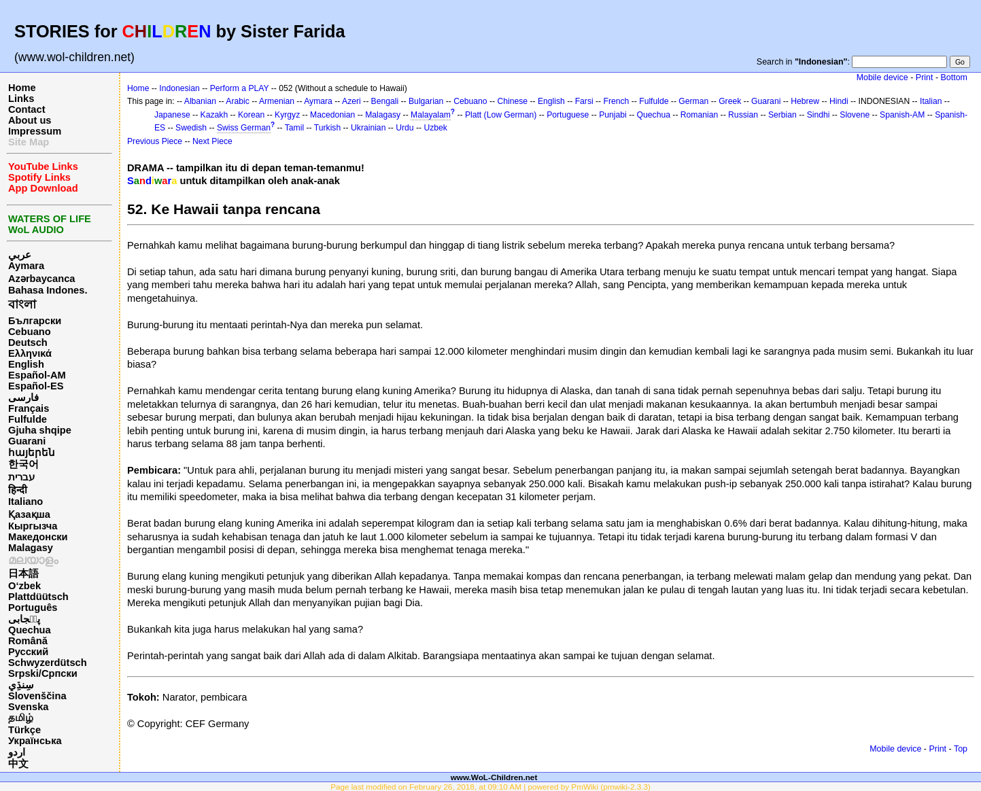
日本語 (23, 573)
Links (21, 98)
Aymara (26, 265)
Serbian (782, 115)
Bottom (954, 77)
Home (22, 87)
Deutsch (28, 342)
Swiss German (244, 128)
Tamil (294, 128)
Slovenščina (37, 695)
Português (32, 607)
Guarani (27, 441)
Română (28, 640)
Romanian (699, 115)
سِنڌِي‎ (21, 685)
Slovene (855, 115)
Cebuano (29, 331)
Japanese (172, 115)
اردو (16, 752)
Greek (730, 101)
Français (28, 408)
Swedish (191, 128)
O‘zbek (24, 585)
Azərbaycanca (41, 278)
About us (30, 120)
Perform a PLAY (239, 88)
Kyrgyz (287, 115)
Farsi (584, 101)
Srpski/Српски (43, 673)
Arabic (237, 101)
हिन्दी (17, 490)
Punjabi (613, 115)
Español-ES (35, 386)
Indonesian (179, 88)
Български (34, 320)
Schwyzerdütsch (47, 662)
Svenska (28, 706)
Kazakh (214, 115)
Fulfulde (27, 419)
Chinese (512, 101)
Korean (251, 115)
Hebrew (805, 101)
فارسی (23, 397)
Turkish (327, 128)
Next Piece (212, 141)
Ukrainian (368, 128)
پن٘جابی (24, 619)
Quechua (29, 630)
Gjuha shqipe (39, 430)
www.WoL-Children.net (494, 777)
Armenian (276, 101)
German (693, 101)
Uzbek (435, 128)
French (617, 101)
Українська (35, 740)
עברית (21, 477)
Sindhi (818, 115)
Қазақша (29, 514)
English (26, 364)
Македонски (38, 536)
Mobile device (882, 77)
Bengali (385, 101)
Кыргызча (32, 526)
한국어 (23, 464)
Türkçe (24, 729)
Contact (27, 109)
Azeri (351, 101)
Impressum (34, 131)
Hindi (838, 101)
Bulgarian (426, 101)
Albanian (200, 101)
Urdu (404, 128)
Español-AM (37, 375)
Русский (28, 651)
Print (924, 77)
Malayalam (431, 115)
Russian (743, 115)
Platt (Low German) (500, 115)
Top (960, 749)
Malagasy (30, 547)
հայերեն (31, 452)
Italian (931, 101)
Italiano (25, 501)
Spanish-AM (902, 115)
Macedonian (332, 115)
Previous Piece (154, 141)
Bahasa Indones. (47, 290)
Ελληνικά (30, 353)
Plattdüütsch (38, 596)
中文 (18, 763)
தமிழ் (20, 717)
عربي (19, 254)
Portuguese (568, 115)
